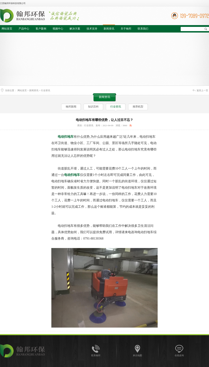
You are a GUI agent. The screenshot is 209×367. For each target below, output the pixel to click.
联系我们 (143, 28)
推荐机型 (138, 106)
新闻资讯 (109, 28)
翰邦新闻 (71, 106)
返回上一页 (202, 90)
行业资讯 (45, 90)
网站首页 (7, 28)
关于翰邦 (126, 28)
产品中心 (24, 28)
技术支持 (92, 28)
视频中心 (58, 28)
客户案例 (41, 28)
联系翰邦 (95, 355)
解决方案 (75, 28)
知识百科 (93, 106)
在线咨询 (179, 355)
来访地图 (137, 355)
